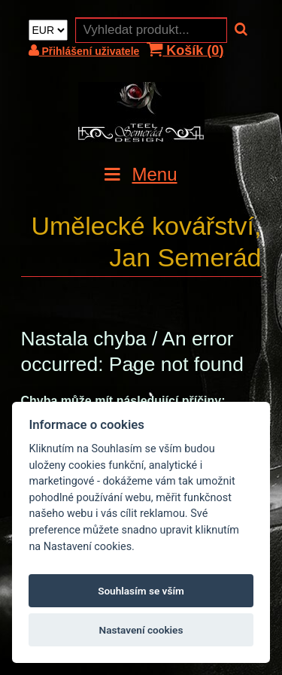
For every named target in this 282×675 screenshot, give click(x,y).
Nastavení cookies (141, 630)
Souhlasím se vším (141, 591)
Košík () (185, 50)
